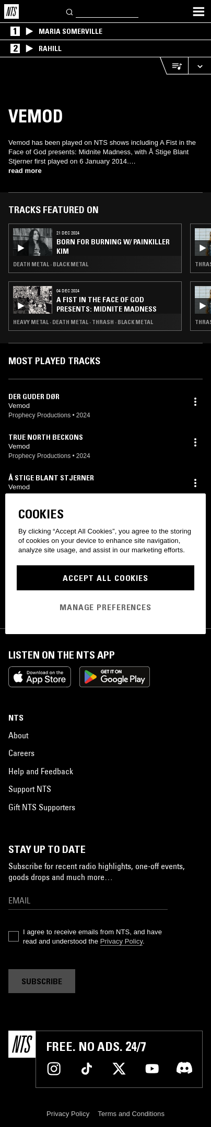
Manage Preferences (105, 607)
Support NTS (29, 789)
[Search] (70, 11)
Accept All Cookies (105, 578)
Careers (21, 753)
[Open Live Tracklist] (174, 66)
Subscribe (41, 981)
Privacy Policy (121, 941)
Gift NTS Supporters (41, 807)
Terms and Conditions (131, 1114)
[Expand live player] (199, 66)
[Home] (11, 11)
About (18, 735)
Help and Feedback (40, 771)
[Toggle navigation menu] (198, 11)
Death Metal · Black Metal (50, 264)
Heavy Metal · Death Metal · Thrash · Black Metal (83, 322)
